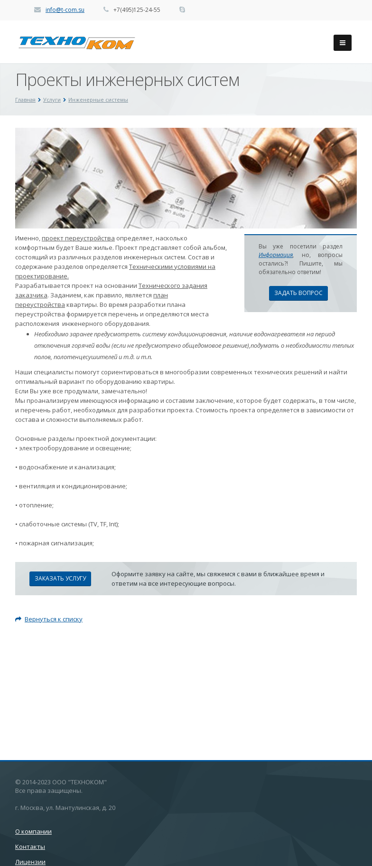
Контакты (30, 846)
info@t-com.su (65, 10)
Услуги (52, 99)
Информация (276, 255)
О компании (33, 831)
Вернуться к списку (49, 619)
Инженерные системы (98, 99)
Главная (25, 99)
